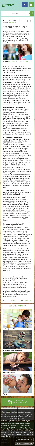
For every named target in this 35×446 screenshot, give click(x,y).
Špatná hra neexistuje (17, 362)
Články (26, 61)
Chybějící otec (17, 384)
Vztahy (15, 21)
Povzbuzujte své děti (17, 319)
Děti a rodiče (12, 61)
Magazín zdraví (7, 21)
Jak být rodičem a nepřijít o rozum (17, 340)
